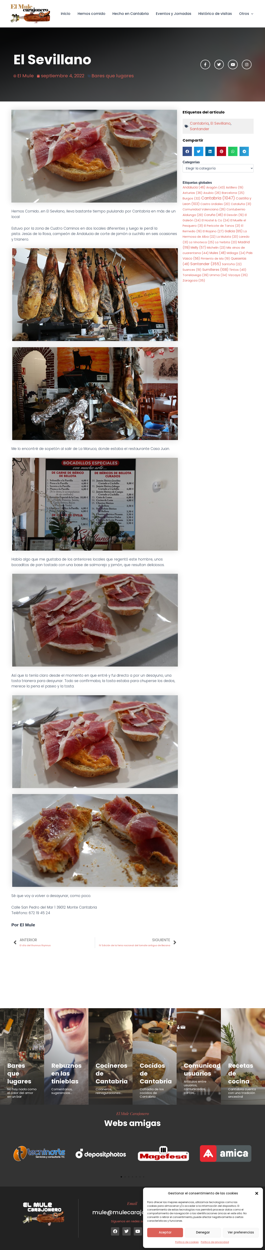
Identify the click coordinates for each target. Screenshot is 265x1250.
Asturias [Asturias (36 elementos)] (192, 193)
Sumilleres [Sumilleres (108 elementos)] (215, 269)
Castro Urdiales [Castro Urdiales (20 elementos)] (215, 204)
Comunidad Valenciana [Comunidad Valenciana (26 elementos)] (204, 209)
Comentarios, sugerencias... (61, 1091)
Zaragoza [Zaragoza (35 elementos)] (194, 280)
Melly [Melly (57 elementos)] (198, 247)
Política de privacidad (215, 1242)
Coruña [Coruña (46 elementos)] (213, 215)
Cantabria (199, 123)
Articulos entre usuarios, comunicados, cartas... (195, 1087)
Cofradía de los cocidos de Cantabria (152, 1093)
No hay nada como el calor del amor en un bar (22, 1093)
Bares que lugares (113, 76)
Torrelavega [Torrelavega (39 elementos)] (196, 275)
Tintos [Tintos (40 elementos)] (237, 269)
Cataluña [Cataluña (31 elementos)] (241, 204)
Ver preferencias (241, 1232)
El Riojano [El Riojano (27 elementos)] (213, 231)
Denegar (203, 1232)
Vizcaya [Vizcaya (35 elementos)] (238, 275)
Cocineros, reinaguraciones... (109, 1091)
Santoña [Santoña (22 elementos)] (232, 264)
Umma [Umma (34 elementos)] (218, 275)
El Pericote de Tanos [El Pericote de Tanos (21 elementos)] (222, 226)
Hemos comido (92, 13)
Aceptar (165, 1232)
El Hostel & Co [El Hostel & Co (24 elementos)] (216, 220)
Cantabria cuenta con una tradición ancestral (242, 1093)
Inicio (66, 13)
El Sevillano (221, 123)
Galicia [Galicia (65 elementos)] (234, 231)
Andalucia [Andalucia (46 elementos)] (194, 187)
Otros (246, 13)
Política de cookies (187, 1242)
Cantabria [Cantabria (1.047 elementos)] (218, 198)
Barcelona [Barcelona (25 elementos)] (233, 193)
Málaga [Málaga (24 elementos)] (236, 253)
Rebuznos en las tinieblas (66, 1073)
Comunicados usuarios (206, 1070)
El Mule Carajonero (132, 1113)
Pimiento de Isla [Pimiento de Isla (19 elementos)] (215, 258)
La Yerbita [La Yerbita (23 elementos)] (226, 242)
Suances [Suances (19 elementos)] (192, 270)
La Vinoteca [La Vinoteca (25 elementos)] (201, 242)
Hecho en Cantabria (131, 13)
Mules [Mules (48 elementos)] (218, 253)
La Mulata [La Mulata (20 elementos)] (227, 237)
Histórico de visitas (215, 13)
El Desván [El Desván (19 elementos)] (234, 215)
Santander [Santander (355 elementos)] (205, 263)
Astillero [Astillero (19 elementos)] (234, 187)
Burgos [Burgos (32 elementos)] (191, 198)
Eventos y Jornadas (174, 13)
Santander (199, 128)
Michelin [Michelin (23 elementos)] (216, 248)
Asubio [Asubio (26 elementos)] (212, 193)
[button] (257, 1193)
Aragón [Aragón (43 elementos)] (215, 187)
